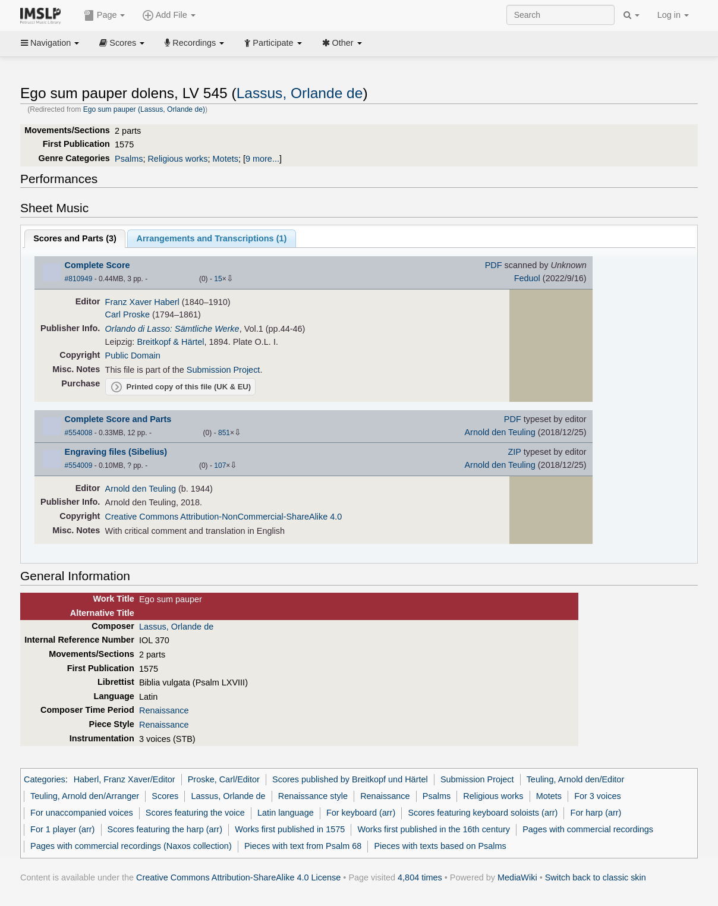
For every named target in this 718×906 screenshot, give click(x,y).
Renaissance (163, 710)
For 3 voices (597, 796)
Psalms (129, 158)
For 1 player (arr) (62, 829)
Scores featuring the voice (195, 812)
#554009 (79, 465)
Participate (272, 43)
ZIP (514, 452)
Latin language (285, 812)
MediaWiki (517, 877)
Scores (121, 43)
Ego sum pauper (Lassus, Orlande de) (144, 109)
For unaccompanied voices (81, 812)
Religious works (177, 158)
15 (218, 279)
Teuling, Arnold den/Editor (576, 779)
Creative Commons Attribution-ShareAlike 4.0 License (238, 877)
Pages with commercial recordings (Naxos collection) (131, 846)
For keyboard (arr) (360, 812)
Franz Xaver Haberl (142, 302)
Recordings (194, 43)
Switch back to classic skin (595, 877)
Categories (44, 779)
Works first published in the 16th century (433, 829)
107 (220, 465)
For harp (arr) (596, 812)
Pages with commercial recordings (587, 829)
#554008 (79, 433)
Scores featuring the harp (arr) (165, 829)
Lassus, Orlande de (300, 93)
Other (342, 43)
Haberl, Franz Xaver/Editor (124, 779)
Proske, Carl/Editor (224, 779)
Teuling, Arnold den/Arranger (84, 796)
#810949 (79, 279)
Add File (169, 15)
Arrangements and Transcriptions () (212, 238)
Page (104, 15)
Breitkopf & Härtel (170, 342)
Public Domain (132, 355)
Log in (673, 15)
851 (224, 433)
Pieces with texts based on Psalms (440, 846)
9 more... (262, 158)
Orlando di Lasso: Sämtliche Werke (172, 329)
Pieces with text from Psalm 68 (302, 846)
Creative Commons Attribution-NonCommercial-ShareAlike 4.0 (223, 516)
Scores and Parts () (74, 238)
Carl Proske (127, 314)
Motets (225, 158)
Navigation (50, 43)
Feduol (527, 278)
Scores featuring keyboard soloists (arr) (483, 812)
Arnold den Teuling (499, 432)
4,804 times (420, 877)
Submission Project (223, 370)
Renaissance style (313, 796)
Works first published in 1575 (290, 829)
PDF (493, 265)
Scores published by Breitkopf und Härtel (350, 779)
